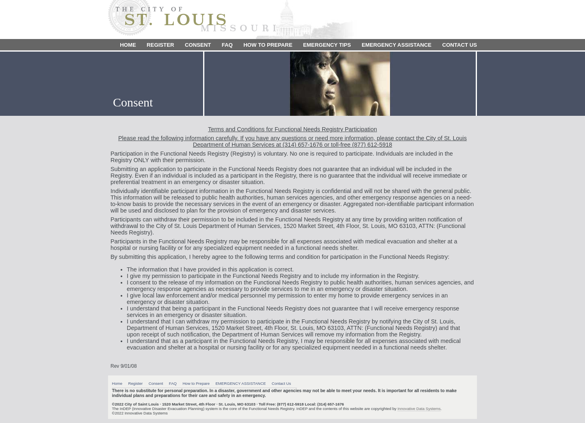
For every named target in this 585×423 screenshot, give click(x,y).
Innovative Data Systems (418, 408)
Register (160, 45)
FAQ (227, 45)
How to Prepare (267, 45)
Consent (198, 45)
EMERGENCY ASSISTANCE (396, 45)
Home (128, 45)
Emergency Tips (327, 45)
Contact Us (459, 45)
